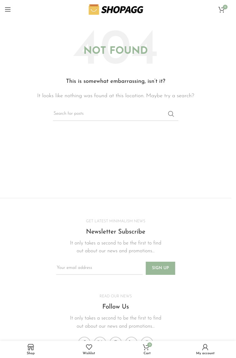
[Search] (115, 114)
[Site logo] (115, 9)
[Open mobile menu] (8, 9)
